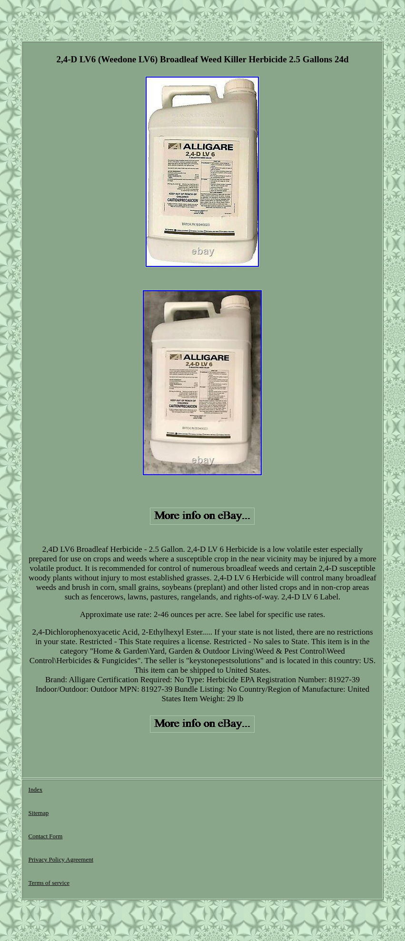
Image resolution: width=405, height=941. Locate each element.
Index (36, 789)
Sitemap (39, 812)
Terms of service (49, 882)
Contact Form (46, 836)
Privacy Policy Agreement (61, 859)
